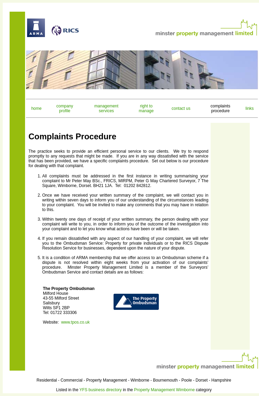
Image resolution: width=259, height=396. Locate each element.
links (250, 108)
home (36, 108)
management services (106, 108)
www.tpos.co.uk (75, 322)
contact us (181, 108)
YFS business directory (100, 389)
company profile (64, 108)
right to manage (146, 108)
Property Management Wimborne (164, 389)
